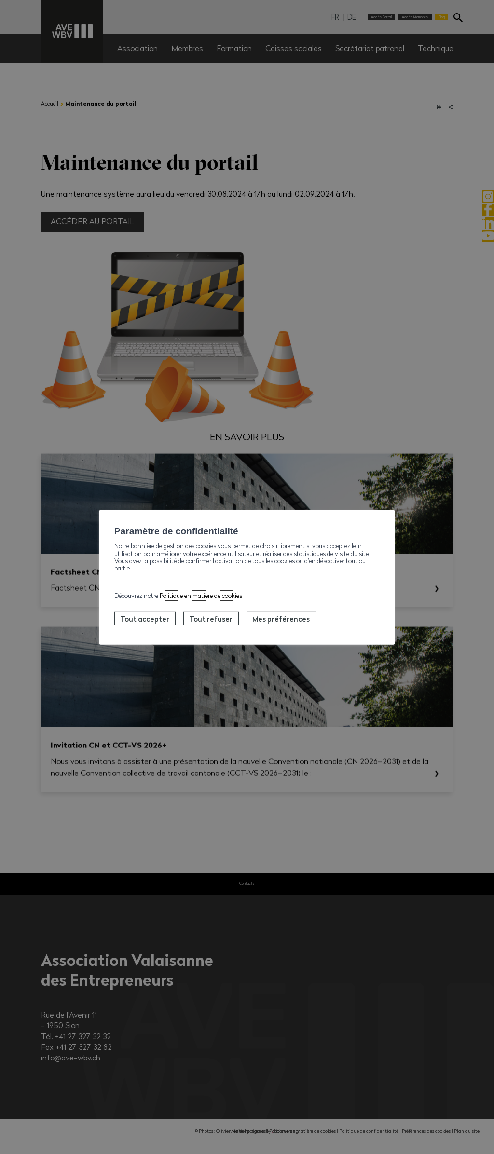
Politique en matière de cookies (201, 595)
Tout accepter (144, 619)
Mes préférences (281, 619)
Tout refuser (211, 619)
